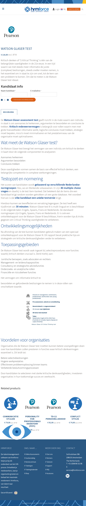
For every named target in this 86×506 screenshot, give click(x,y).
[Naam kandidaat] (14, 94)
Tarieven (48, 462)
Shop (26, 473)
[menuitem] (63, 9)
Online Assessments (31, 454)
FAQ (47, 470)
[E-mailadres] (43, 94)
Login (56, 9)
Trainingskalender (31, 470)
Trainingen (28, 466)
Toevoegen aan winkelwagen (23, 100)
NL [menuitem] (65, 9)
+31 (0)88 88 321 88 (75, 463)
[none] (63, 9)
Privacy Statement (48, 503)
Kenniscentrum (30, 462)
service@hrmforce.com (75, 470)
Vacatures (49, 473)
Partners (48, 458)
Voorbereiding (29, 458)
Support (48, 466)
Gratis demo (73, 9)
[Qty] (5, 100)
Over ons (49, 454)
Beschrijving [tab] (8, 112)
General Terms (59, 503)
